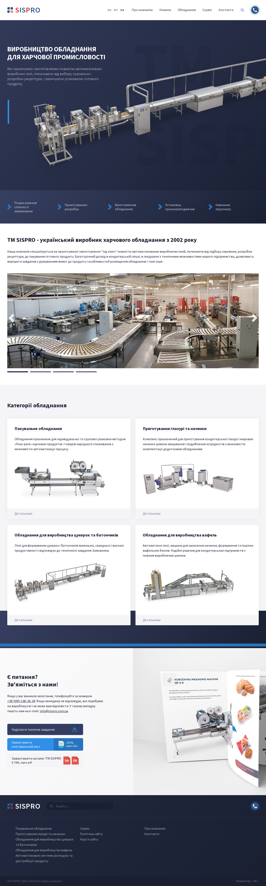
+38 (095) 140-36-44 (21, 701)
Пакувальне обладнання (38, 428)
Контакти (151, 834)
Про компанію (154, 828)
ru (116, 10)
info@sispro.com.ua (54, 711)
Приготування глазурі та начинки (175, 428)
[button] (17, 371)
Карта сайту (89, 839)
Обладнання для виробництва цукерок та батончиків (66, 535)
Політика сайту (91, 834)
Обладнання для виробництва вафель (180, 535)
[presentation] (11, 318)
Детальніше (23, 513)
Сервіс (85, 828)
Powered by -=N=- (247, 881)
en (109, 10)
